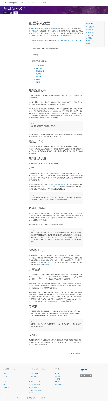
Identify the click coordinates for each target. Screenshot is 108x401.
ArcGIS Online (33, 373)
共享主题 (89, 38)
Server (5, 378)
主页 (5, 13)
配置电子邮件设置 (48, 262)
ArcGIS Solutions (34, 387)
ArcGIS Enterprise (10, 3)
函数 (39, 239)
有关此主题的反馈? (77, 353)
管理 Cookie (36, 397)
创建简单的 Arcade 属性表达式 (53, 239)
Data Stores (33, 3)
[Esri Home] (84, 369)
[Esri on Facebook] (84, 375)
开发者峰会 (58, 384)
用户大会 (57, 381)
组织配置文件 (90, 27)
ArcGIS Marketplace (35, 390)
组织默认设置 (90, 32)
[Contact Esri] (90, 375)
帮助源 (88, 43)
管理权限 (52, 29)
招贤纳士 (57, 376)
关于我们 (57, 373)
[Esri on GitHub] (87, 375)
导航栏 (88, 41)
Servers (26, 3)
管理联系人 (89, 35)
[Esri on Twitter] (81, 375)
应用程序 (44, 3)
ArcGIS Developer (34, 384)
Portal (21, 3)
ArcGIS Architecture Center (37, 392)
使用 (10, 13)
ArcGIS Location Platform (37, 381)
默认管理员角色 (37, 29)
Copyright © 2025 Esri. (9, 397)
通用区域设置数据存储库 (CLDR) (71, 217)
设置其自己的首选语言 (58, 184)
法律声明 (43, 397)
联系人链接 (89, 29)
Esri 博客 (57, 378)
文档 (4, 390)
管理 (16, 13)
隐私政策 (29, 397)
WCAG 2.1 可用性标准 (67, 285)
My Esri (52, 199)
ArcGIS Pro (32, 376)
